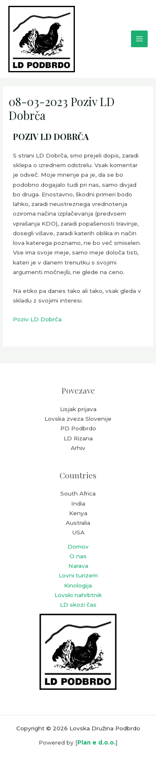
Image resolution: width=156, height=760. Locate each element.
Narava (78, 565)
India (78, 503)
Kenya (78, 513)
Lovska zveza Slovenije (78, 418)
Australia (78, 522)
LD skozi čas (78, 604)
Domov (78, 546)
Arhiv (78, 448)
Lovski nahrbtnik (78, 595)
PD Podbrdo (78, 428)
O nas (78, 556)
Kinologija (78, 585)
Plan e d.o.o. (96, 742)
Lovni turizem (78, 575)
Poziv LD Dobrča (37, 319)
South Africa (78, 493)
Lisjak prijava (78, 409)
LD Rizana (78, 438)
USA (78, 532)
